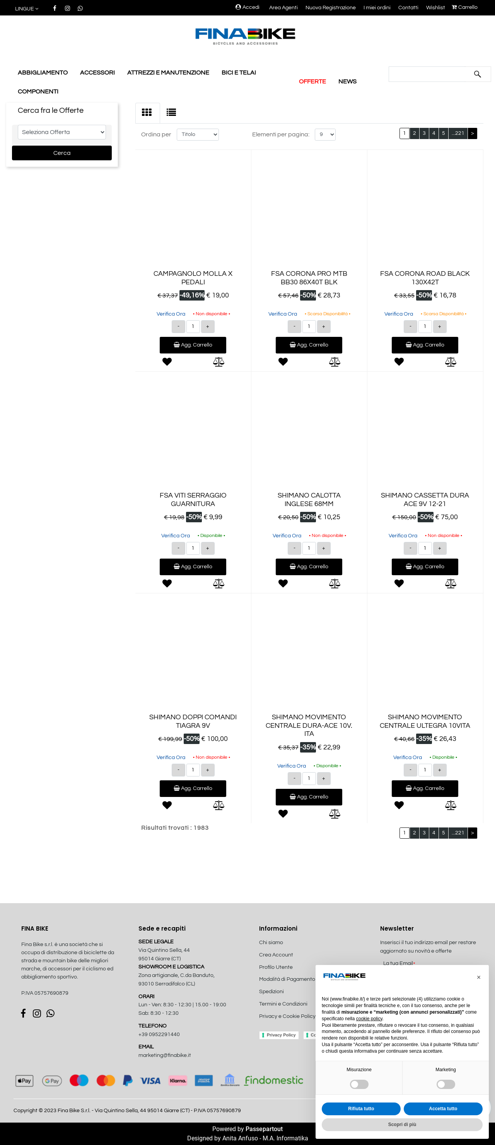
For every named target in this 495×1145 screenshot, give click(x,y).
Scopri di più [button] (402, 1124)
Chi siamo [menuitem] (271, 942)
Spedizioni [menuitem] (271, 991)
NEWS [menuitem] (347, 81)
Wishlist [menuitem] (435, 7)
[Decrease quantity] (178, 326)
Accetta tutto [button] (443, 1108)
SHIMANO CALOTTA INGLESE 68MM (309, 500)
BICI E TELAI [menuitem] (239, 73)
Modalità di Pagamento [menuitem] (287, 979)
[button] (477, 74)
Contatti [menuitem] (408, 7)
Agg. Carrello (193, 345)
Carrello (465, 7)
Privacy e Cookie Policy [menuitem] (287, 1016)
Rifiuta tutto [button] (361, 1108)
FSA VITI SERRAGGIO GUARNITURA (193, 500)
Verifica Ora (171, 314)
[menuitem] (300, 1024)
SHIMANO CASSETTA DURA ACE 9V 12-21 (425, 500)
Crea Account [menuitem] (276, 955)
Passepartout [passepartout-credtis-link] (264, 1129)
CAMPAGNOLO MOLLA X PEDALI (193, 278)
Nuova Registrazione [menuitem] (331, 7)
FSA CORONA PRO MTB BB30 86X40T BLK (309, 278)
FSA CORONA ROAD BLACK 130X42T (425, 278)
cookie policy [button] (369, 1018)
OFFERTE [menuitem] (312, 81)
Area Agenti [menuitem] (283, 7)
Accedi (247, 7)
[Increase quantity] (208, 326)
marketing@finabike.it (164, 1055)
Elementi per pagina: (280, 134)
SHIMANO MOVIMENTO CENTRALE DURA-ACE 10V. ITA (309, 725)
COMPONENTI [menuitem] (38, 91)
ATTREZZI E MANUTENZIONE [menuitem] (168, 73)
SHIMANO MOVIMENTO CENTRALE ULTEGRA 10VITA (425, 721)
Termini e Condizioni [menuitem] (283, 1004)
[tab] (147, 113)
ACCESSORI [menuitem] (97, 73)
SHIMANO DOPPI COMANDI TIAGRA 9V (193, 721)
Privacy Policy (281, 1035)
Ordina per (156, 134)
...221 (458, 133)
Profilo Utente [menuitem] (276, 967)
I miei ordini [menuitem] (377, 7)
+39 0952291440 (159, 1034)
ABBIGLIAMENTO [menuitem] (43, 73)
